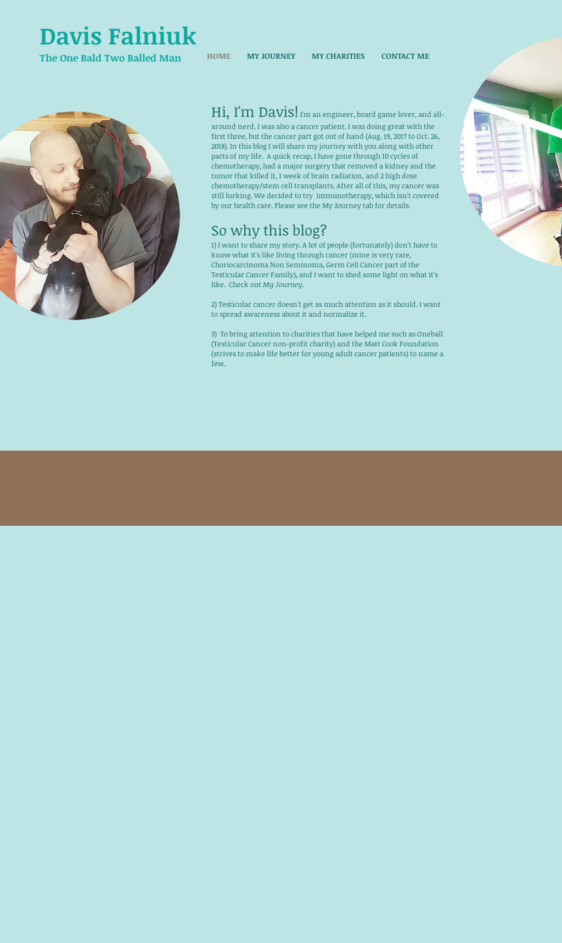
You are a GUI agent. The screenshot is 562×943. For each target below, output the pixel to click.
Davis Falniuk (118, 35)
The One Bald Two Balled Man (110, 57)
